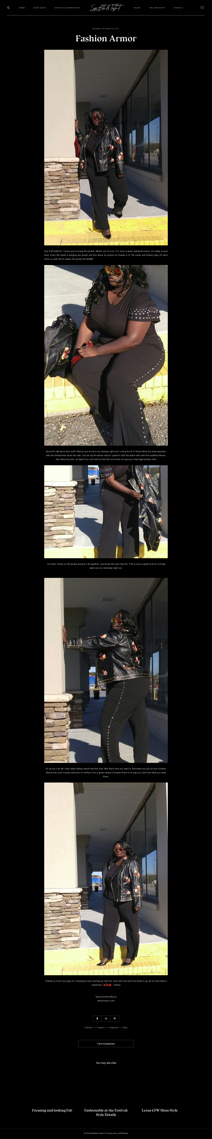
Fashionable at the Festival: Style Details (106, 1112)
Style (124, 1027)
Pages (137, 8)
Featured (113, 1027)
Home (22, 8)
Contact (178, 8)
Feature (101, 1027)
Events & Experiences (67, 8)
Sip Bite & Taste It (97, 1133)
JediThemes (123, 1133)
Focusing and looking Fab (52, 1110)
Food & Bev (39, 8)
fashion (88, 1027)
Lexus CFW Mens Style (160, 1110)
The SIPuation (157, 8)
